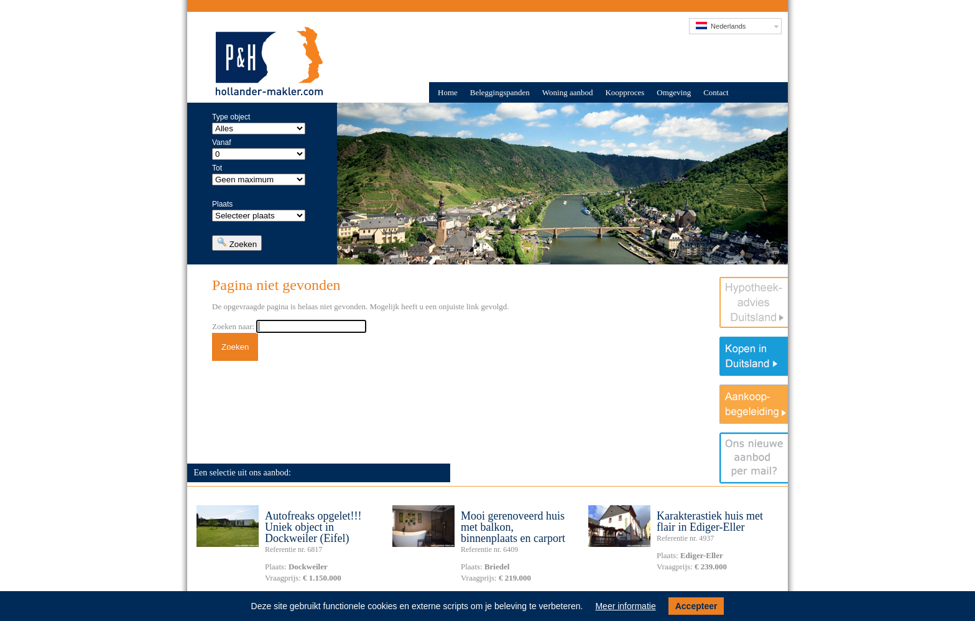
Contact (715, 92)
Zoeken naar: (233, 326)
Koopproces (624, 92)
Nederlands (721, 26)
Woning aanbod (567, 92)
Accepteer (696, 606)
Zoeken (237, 243)
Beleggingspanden (500, 92)
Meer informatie (625, 606)
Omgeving (674, 92)
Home (448, 92)
